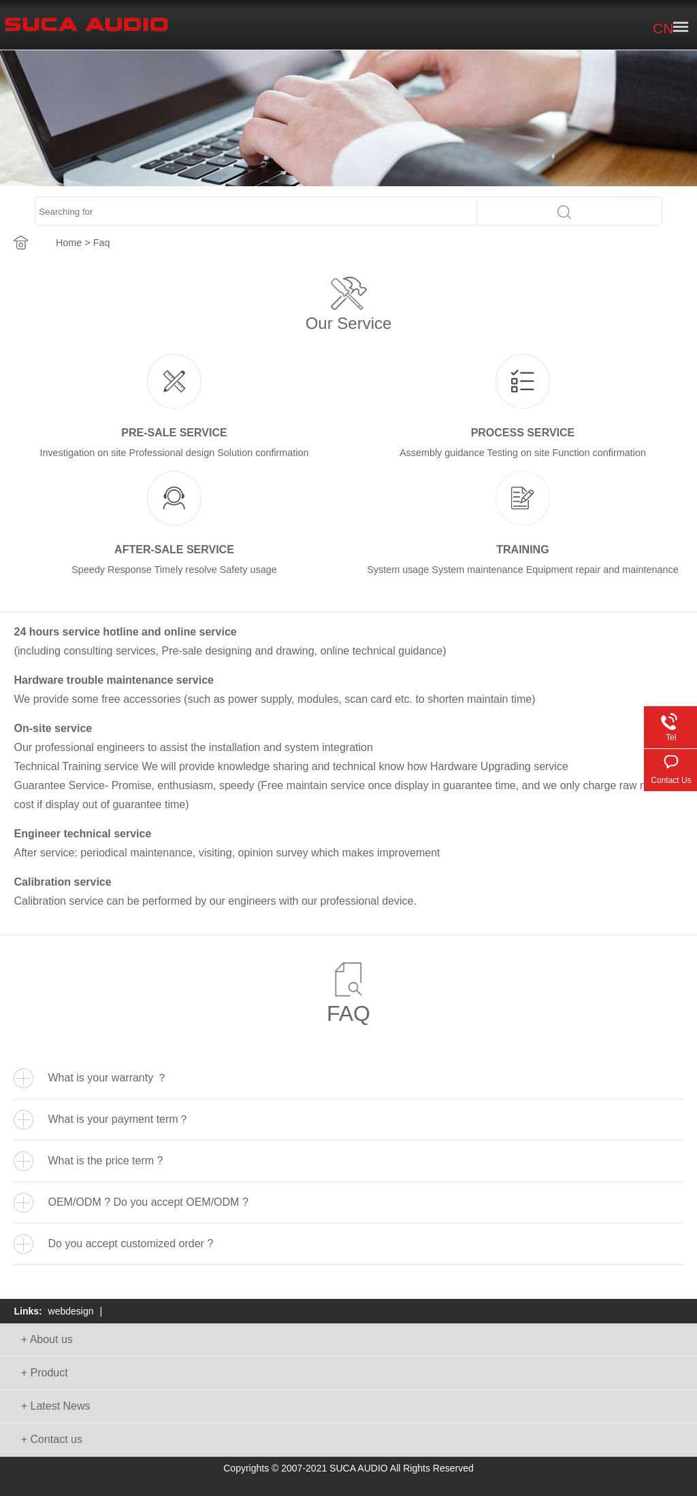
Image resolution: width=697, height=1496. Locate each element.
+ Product (44, 1372)
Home (69, 242)
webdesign (71, 1311)
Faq (101, 242)
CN (663, 28)
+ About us (47, 1339)
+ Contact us (51, 1439)
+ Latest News (56, 1406)
